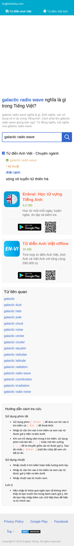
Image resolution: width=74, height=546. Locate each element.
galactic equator (15, 348)
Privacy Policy (14, 520)
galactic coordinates (18, 379)
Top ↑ (10, 530)
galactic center (14, 336)
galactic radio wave (17, 373)
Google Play (39, 520)
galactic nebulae (15, 354)
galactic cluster (14, 342)
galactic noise (13, 329)
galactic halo (13, 311)
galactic (9, 298)
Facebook (61, 520)
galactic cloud (13, 323)
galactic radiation (16, 367)
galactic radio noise (17, 391)
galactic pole (13, 317)
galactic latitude (15, 360)
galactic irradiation (16, 385)
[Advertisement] (37, 56)
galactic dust (13, 304)
